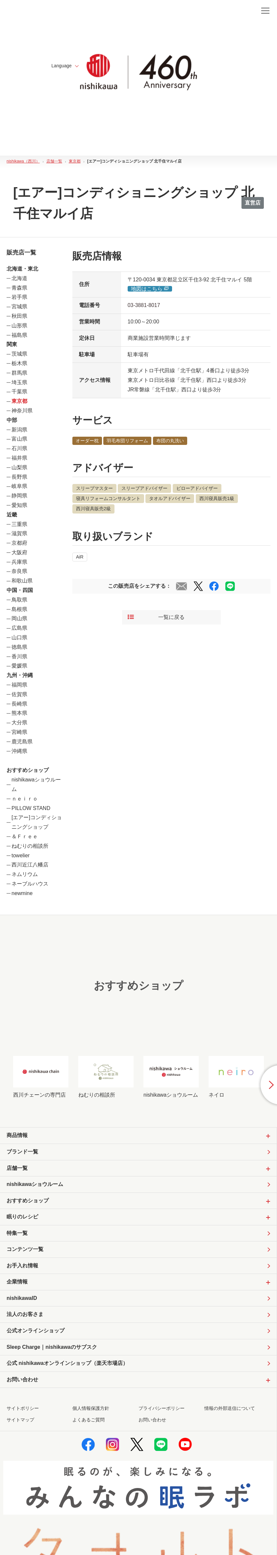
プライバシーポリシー (161, 1409)
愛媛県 (19, 665)
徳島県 (19, 647)
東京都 (19, 401)
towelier (21, 855)
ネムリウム (25, 874)
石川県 (19, 448)
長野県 (19, 477)
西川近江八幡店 (30, 864)
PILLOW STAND (31, 808)
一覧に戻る (156, 617)
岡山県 (19, 618)
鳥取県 (19, 599)
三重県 (19, 524)
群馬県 (19, 373)
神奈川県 (22, 410)
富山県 (19, 439)
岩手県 (19, 297)
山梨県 (19, 467)
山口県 (19, 637)
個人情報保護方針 (90, 1409)
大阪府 (19, 552)
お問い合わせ (152, 1421)
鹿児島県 (22, 741)
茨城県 (19, 354)
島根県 (19, 609)
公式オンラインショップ (35, 1331)
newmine (22, 893)
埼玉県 (19, 382)
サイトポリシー (23, 1409)
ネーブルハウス (30, 884)
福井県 (19, 458)
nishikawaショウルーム (35, 1184)
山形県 (19, 325)
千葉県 (19, 391)
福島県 (19, 335)
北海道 (19, 278)
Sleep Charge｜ (52, 1348)
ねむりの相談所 (30, 846)
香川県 (19, 656)
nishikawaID (22, 1299)
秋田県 (19, 316)
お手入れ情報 (22, 1266)
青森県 (19, 288)
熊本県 (19, 713)
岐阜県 (19, 486)
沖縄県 (19, 751)
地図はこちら (150, 289)
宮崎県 (19, 732)
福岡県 (19, 685)
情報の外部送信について (229, 1409)
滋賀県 (19, 533)
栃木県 (19, 363)
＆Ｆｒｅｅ (25, 836)
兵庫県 (19, 562)
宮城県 (19, 306)
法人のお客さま (25, 1315)
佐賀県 (19, 694)
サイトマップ (20, 1421)
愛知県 (19, 505)
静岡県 (19, 495)
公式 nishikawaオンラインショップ (67, 1364)
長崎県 (19, 704)
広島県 (19, 628)
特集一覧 (17, 1233)
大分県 (19, 722)
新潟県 (19, 429)
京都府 (19, 543)
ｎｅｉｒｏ (25, 798)
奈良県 (19, 571)
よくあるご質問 (88, 1421)
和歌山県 (22, 580)
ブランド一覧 (22, 1151)
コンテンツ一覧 (25, 1250)
